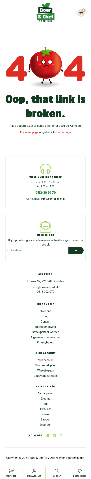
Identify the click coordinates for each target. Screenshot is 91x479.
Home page (63, 132)
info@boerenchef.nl (53, 198)
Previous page (29, 132)
